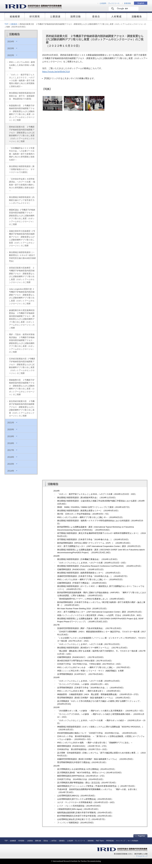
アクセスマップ (141, 856)
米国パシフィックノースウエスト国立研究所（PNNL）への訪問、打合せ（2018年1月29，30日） (100, 615)
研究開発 (21, 841)
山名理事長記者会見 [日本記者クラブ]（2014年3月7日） (81, 819)
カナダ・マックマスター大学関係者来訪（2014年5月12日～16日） (86, 802)
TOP (6, 24)
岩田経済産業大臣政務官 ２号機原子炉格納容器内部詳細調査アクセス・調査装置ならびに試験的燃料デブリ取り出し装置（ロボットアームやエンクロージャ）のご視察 (21, 275)
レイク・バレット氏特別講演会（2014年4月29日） (79, 806)
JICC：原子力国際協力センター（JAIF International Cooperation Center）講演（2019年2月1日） (99, 546)
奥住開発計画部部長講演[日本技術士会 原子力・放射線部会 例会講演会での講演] (22, 96)
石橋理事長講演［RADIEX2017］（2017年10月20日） (81, 657)
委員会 (45, 841)
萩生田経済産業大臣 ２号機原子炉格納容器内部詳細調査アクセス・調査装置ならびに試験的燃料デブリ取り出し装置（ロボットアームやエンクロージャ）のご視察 (21, 408)
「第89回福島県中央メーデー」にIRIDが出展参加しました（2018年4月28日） (91, 599)
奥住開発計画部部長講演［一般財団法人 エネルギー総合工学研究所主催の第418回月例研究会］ (22, 256)
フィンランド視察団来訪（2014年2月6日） (76, 822)
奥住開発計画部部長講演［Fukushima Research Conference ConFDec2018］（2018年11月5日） (99, 566)
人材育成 (53, 841)
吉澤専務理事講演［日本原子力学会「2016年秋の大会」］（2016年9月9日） (91, 687)
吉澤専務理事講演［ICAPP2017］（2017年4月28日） (80, 674)
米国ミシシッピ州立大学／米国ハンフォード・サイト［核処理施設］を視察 (90, 671)
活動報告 (13, 24)
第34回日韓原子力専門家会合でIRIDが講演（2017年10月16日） (85, 661)
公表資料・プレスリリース (109, 3)
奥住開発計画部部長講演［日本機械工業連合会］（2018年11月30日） (88, 559)
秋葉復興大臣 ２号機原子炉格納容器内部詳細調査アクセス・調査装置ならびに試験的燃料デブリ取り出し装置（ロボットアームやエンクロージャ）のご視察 (21, 112)
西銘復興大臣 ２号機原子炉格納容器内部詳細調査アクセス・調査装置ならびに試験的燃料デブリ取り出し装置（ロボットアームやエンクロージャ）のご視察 (21, 387)
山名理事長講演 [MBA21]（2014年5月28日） (76, 795)
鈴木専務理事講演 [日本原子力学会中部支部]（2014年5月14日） (85, 816)
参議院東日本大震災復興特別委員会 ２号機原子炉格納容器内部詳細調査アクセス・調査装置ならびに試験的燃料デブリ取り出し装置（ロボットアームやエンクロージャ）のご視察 (21, 319)
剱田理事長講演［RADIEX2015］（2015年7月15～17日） (82, 746)
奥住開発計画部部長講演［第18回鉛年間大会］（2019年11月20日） (87, 497)
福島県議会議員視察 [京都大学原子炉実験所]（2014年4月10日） (85, 812)
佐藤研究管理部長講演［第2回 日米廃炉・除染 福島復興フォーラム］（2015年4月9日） (95, 759)
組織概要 (13, 841)
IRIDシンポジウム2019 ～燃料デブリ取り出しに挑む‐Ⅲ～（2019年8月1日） (90, 517)
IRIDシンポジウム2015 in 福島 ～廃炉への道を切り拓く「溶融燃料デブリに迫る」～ (95, 742)
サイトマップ (120, 841)
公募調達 (30, 841)
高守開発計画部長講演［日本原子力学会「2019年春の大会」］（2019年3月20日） (93, 539)
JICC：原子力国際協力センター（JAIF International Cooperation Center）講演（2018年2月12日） (100, 612)
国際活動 (38, 841)
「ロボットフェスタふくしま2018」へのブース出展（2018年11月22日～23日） (92, 563)
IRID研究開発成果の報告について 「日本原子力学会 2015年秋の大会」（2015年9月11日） (97, 733)
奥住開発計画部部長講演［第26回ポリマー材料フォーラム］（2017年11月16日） (93, 648)
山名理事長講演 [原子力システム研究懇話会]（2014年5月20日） (85, 799)
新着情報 (127, 3)
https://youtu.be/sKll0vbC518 (56, 71)
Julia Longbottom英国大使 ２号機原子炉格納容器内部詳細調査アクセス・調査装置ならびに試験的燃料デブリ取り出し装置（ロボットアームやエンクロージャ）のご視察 (21, 296)
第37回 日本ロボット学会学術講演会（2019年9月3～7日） (83, 514)
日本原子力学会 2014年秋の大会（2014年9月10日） (80, 779)
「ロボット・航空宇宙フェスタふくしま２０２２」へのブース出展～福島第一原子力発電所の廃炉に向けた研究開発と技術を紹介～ (21, 80)
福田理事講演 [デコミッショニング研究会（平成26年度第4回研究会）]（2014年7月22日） (96, 786)
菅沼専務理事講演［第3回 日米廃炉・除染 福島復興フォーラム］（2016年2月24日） (94, 698)
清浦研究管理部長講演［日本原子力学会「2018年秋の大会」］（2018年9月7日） (93, 576)
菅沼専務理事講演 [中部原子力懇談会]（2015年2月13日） (82, 762)
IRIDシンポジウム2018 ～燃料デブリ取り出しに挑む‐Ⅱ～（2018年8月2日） (90, 579)
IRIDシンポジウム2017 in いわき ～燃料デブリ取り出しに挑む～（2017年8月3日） (94, 667)
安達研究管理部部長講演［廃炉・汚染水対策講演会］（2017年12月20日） (90, 628)
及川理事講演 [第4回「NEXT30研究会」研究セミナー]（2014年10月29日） (90, 772)
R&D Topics (100, 841)
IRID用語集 (110, 841)
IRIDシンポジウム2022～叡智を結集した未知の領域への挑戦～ (22, 65)
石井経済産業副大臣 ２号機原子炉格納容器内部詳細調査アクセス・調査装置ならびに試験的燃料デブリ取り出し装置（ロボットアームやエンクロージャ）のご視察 (22, 366)
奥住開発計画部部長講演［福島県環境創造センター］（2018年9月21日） (89, 573)
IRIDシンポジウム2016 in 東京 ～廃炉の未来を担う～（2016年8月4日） (89, 691)
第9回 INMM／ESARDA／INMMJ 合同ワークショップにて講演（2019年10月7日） (94, 507)
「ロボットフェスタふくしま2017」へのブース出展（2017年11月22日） (89, 644)
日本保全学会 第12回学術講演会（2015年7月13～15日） (82, 749)
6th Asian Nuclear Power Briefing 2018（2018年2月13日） (82, 608)
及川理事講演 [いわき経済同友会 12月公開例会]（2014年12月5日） (86, 769)
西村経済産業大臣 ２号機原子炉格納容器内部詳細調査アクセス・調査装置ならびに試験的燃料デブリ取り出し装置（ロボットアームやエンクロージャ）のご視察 (21, 134)
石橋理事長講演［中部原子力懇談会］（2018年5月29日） (82, 583)
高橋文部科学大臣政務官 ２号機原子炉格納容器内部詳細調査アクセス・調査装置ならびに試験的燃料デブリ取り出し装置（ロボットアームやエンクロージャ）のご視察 (22, 238)
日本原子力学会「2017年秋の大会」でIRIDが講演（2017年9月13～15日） (89, 664)
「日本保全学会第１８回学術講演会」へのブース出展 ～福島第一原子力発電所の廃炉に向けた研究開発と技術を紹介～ (22, 185)
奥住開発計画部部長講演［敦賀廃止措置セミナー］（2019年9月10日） (88, 510)
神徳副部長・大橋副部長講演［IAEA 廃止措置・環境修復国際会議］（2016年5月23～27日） (98, 694)
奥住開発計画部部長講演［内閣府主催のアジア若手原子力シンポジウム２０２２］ (21, 200)
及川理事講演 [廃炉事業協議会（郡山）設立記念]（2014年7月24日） (87, 782)
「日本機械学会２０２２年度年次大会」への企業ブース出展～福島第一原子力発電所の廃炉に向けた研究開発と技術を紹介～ (21, 154)
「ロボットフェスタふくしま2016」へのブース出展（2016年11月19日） (89, 681)
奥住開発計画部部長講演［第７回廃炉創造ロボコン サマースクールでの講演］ (21, 169)
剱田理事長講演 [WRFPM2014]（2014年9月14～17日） (81, 776)
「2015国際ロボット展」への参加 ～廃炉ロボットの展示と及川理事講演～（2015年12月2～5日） (101, 711)
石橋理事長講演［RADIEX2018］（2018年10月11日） (81, 569)
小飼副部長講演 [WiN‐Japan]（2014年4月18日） (78, 809)
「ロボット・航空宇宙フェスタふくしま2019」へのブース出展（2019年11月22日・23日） (97, 494)
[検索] (123, 8)
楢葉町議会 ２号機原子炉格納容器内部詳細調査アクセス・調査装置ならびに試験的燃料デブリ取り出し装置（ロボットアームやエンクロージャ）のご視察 (22, 217)
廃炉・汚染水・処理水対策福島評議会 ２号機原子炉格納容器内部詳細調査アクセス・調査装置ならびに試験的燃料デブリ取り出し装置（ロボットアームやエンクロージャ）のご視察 (21, 343)
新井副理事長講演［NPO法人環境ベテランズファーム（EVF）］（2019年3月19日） (94, 543)
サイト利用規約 (133, 841)
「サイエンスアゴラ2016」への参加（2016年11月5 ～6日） (83, 684)
